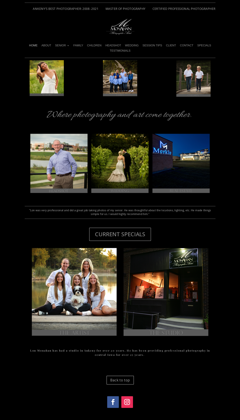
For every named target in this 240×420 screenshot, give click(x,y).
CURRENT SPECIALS (120, 234)
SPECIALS (204, 45)
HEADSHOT (113, 45)
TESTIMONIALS (120, 50)
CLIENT (171, 45)
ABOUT (46, 45)
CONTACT (186, 45)
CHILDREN (94, 45)
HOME (33, 45)
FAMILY (78, 45)
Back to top (120, 380)
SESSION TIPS (152, 45)
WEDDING (131, 45)
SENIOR (60, 45)
